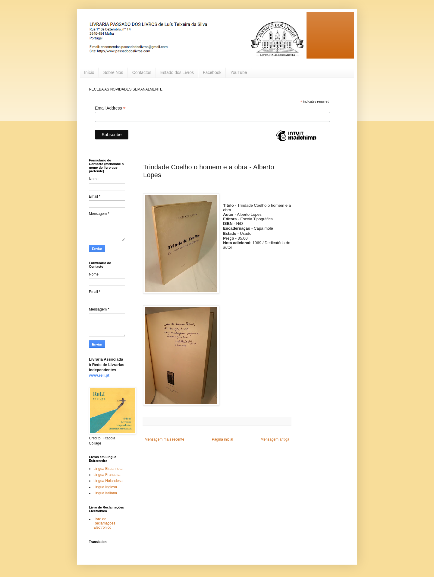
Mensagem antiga (275, 439)
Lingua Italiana (105, 493)
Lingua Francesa (106, 475)
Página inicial (222, 439)
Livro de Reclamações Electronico (104, 523)
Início (89, 72)
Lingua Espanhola (107, 469)
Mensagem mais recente (164, 439)
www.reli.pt (99, 375)
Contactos (141, 72)
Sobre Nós (113, 72)
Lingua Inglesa (105, 487)
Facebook (212, 72)
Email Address (110, 108)
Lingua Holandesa (108, 481)
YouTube (238, 72)
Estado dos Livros (177, 72)
